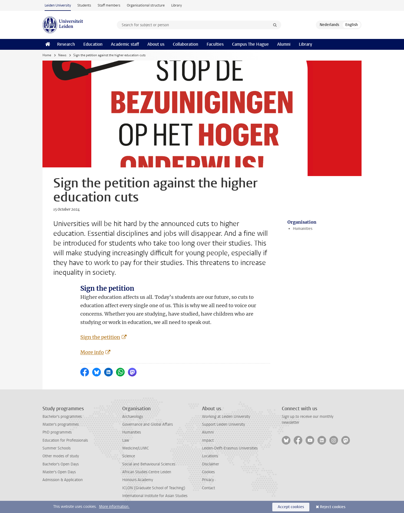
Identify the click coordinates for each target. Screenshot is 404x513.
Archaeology (132, 416)
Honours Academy (137, 479)
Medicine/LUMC (135, 448)
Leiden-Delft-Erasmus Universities (230, 448)
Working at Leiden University (226, 416)
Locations (210, 456)
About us (155, 44)
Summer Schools (56, 448)
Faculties (215, 44)
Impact (208, 440)
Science (128, 456)
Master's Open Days (59, 472)
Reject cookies (332, 506)
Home (46, 55)
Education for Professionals (65, 440)
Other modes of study (60, 456)
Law (125, 440)
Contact (208, 488)
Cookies (208, 472)
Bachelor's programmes (62, 416)
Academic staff (125, 44)
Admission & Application (62, 479)
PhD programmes (57, 432)
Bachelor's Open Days (60, 464)
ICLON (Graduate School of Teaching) (153, 488)
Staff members (109, 5)
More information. (114, 506)
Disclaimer (210, 464)
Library (176, 5)
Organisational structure (146, 5)
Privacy (208, 479)
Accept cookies (291, 506)
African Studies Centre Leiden (146, 472)
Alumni (283, 44)
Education (92, 44)
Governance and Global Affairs (147, 424)
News (62, 55)
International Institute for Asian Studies (154, 495)
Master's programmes (60, 424)
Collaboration (185, 44)
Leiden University (58, 5)
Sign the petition (100, 337)
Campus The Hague (250, 44)
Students (84, 5)
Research (66, 44)
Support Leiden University (223, 424)
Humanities (302, 228)
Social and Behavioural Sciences (148, 464)
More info (92, 352)
